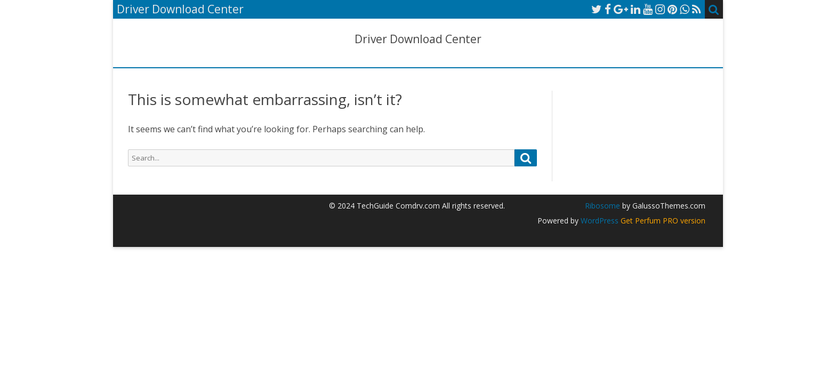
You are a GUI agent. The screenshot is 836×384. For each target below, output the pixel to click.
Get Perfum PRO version (663, 220)
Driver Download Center (418, 39)
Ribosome (602, 206)
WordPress (598, 220)
